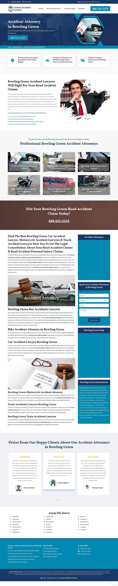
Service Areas (70, 8)
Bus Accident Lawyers (50, 561)
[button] (56, 504)
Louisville (83, 534)
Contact (81, 8)
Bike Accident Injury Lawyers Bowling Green (24, 191)
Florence (48, 524)
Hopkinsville (49, 521)
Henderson (15, 529)
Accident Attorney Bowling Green (34, 47)
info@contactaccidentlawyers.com (90, 2)
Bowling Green (17, 47)
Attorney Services (54, 8)
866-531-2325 (100, 8)
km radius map (94, 356)
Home (40, 8)
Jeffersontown (16, 527)
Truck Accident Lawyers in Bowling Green (59, 168)
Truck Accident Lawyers (51, 553)
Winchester (15, 524)
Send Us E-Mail (86, 556)
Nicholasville (15, 537)
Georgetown (50, 527)
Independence (16, 532)
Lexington (83, 532)
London (48, 529)
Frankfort (49, 532)
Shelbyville (15, 521)
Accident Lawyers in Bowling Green (24, 168)
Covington (49, 534)
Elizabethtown (84, 527)
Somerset (15, 534)
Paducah (82, 521)
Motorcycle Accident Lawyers (52, 559)
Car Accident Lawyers (50, 556)
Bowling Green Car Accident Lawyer (94, 168)
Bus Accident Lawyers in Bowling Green (59, 191)
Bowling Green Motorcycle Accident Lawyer (94, 191)
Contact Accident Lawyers (68, 583)
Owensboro (83, 524)
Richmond (49, 537)
